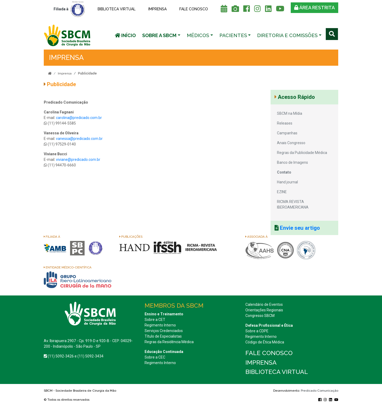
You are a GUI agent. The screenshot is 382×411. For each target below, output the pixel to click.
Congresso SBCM (260, 315)
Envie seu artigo (300, 228)
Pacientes (233, 35)
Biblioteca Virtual (117, 9)
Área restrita (314, 7)
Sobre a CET (155, 319)
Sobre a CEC (155, 357)
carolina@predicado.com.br (79, 118)
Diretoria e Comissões (287, 35)
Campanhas (287, 133)
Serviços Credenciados (164, 331)
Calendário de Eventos (264, 304)
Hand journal (287, 182)
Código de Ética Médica (264, 342)
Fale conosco (193, 9)
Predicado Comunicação (319, 390)
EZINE (282, 192)
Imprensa (157, 9)
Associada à (256, 236)
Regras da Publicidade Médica (302, 153)
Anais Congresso (291, 143)
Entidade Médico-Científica (68, 267)
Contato (284, 172)
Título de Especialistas (163, 336)
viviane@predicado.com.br (78, 159)
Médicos (198, 35)
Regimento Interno (160, 325)
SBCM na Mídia (289, 113)
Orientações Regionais (264, 310)
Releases (284, 123)
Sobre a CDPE (256, 331)
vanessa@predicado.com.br (79, 138)
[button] (161, 35)
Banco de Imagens (292, 162)
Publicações (130, 236)
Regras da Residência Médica (169, 342)
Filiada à (52, 236)
